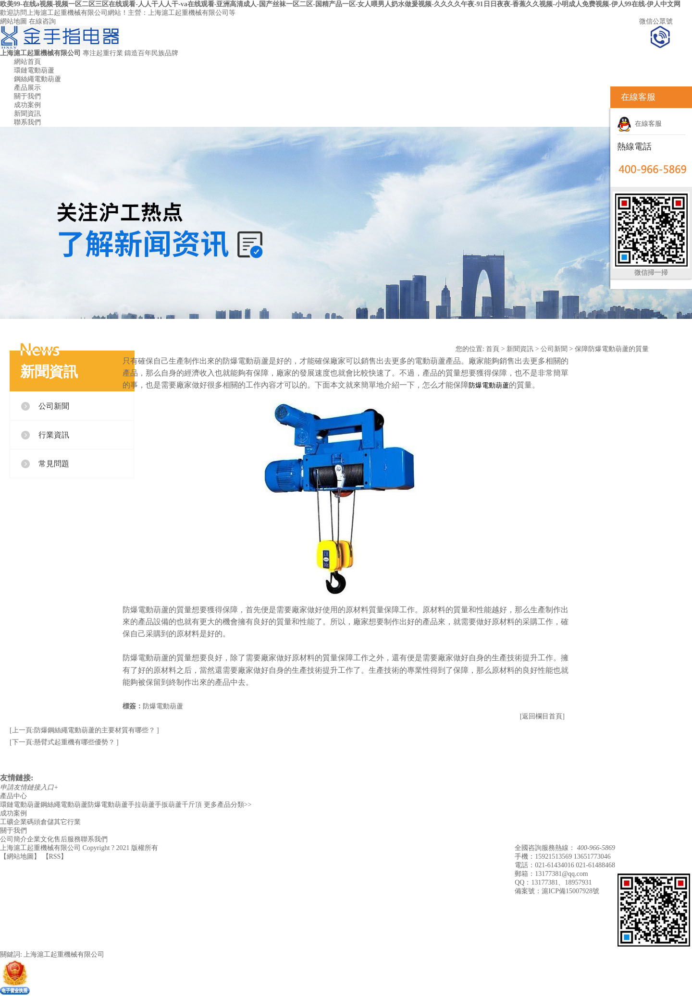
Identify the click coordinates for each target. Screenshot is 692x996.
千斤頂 (192, 804)
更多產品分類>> (228, 804)
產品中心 (13, 796)
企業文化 (40, 839)
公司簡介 (13, 839)
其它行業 (67, 822)
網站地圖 (13, 21)
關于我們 (27, 96)
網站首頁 (27, 61)
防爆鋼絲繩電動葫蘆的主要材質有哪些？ (95, 730)
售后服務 (67, 839)
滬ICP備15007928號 (570, 891)
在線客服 (639, 123)
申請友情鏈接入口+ (29, 787)
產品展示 (27, 87)
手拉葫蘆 (141, 804)
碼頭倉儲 (40, 822)
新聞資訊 (27, 113)
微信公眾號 (656, 21)
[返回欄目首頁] (542, 716)
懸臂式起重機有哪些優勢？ (75, 742)
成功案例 (27, 105)
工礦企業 (13, 822)
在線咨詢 (42, 21)
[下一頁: (22, 742)
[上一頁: (22, 730)
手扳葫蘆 (168, 804)
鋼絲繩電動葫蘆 (37, 79)
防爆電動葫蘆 (163, 706)
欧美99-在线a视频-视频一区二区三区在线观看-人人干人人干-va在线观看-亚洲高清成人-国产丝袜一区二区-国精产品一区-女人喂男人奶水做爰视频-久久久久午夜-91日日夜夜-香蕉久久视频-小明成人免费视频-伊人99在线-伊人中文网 (340, 4)
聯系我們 (27, 122)
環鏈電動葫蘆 (34, 70)
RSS (55, 856)
